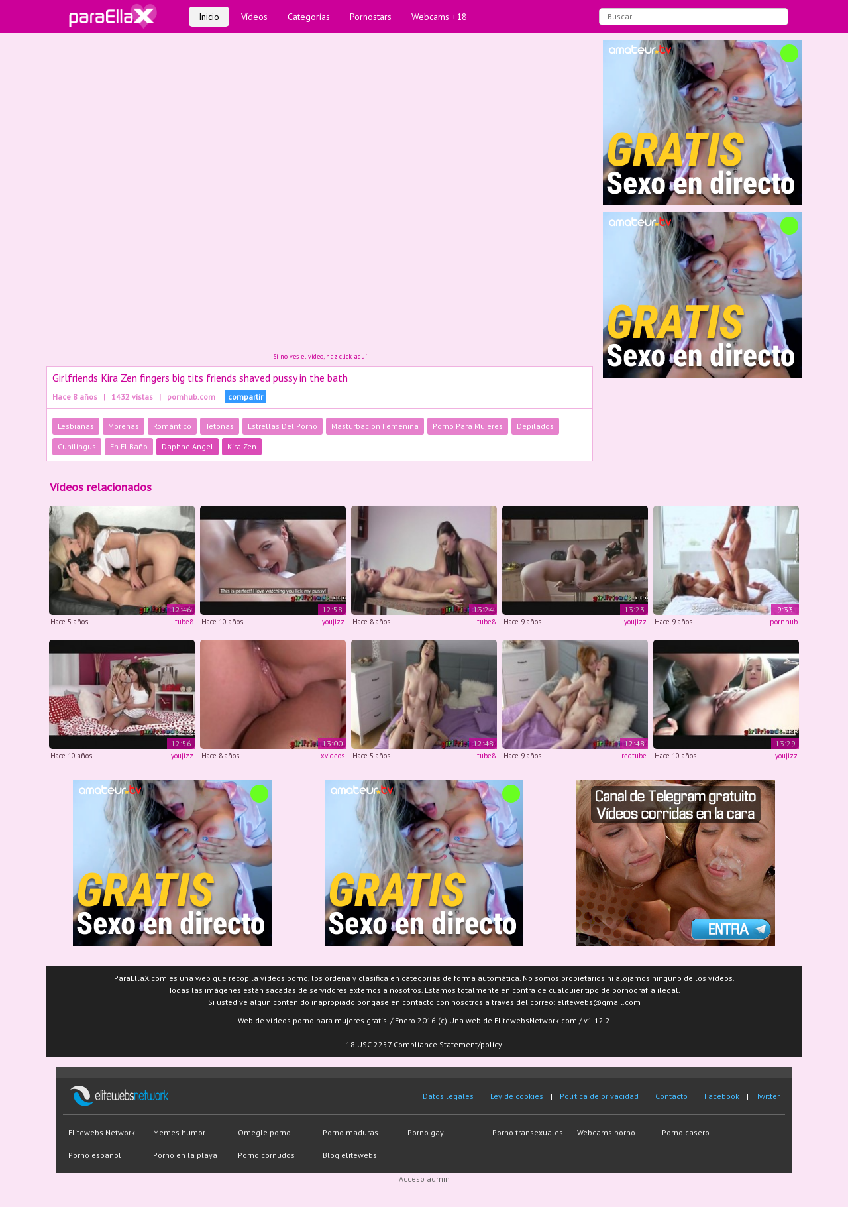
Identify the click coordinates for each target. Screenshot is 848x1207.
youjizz (333, 621)
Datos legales (448, 1096)
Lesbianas (76, 426)
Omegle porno (264, 1132)
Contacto (671, 1096)
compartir (245, 397)
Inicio (209, 17)
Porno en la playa (185, 1155)
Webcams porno (606, 1132)
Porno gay (425, 1132)
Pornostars (371, 17)
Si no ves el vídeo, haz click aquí (320, 356)
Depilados (535, 426)
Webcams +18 (439, 17)
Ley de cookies (516, 1096)
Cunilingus (77, 446)
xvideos (332, 755)
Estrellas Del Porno (282, 426)
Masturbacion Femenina (375, 426)
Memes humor (179, 1132)
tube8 (184, 621)
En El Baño (129, 446)
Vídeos (254, 17)
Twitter (768, 1096)
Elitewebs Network (101, 1132)
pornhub (784, 621)
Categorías (309, 17)
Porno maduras (350, 1132)
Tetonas (219, 426)
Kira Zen (241, 446)
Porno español (94, 1155)
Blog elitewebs (350, 1155)
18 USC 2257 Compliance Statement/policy (424, 1044)
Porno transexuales (527, 1132)
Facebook (721, 1096)
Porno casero (686, 1132)
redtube (634, 755)
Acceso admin (424, 1179)
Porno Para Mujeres (468, 426)
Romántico (172, 426)
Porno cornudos (266, 1155)
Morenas (123, 426)
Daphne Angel (187, 446)
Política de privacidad (599, 1096)
